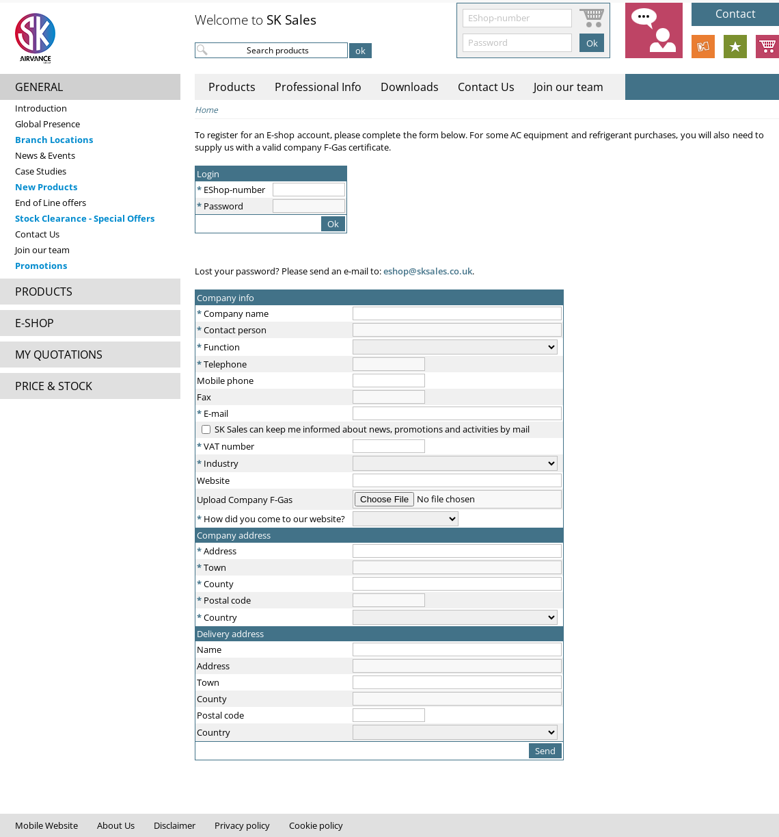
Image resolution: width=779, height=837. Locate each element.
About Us (116, 825)
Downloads (410, 86)
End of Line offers (50, 202)
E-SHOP (34, 323)
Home (206, 110)
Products (232, 86)
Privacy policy (242, 825)
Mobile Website (46, 825)
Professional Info (318, 86)
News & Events (45, 155)
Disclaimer (174, 825)
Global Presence (47, 124)
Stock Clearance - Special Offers (84, 218)
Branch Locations (54, 139)
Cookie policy (316, 825)
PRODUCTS (43, 291)
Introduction (41, 108)
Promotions (41, 265)
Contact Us (37, 234)
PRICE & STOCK (53, 386)
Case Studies (40, 171)
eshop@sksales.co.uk (426, 271)
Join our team (42, 250)
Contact (735, 13)
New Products (46, 187)
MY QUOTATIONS (58, 354)
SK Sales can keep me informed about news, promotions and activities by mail (372, 429)
